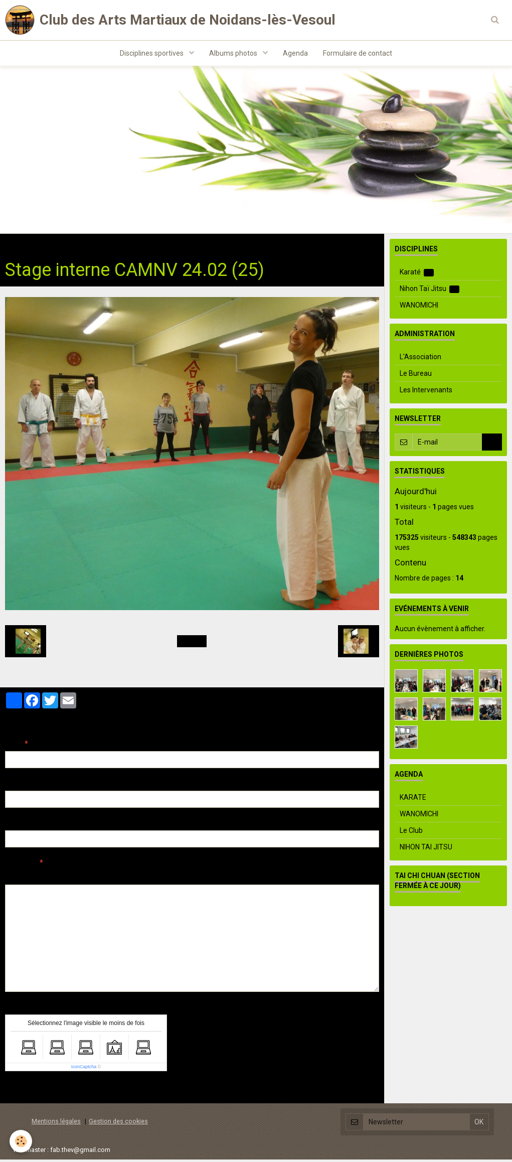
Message (20, 865)
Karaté (417, 274)
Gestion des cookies (118, 1123)
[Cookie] (21, 1141)
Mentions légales (56, 1123)
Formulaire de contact (357, 53)
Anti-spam (22, 1009)
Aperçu (182, 878)
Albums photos (234, 53)
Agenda (295, 53)
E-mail (16, 786)
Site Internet (25, 825)
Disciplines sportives (152, 53)
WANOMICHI (419, 308)
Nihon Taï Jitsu (430, 291)
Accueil (16, 246)
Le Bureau (416, 376)
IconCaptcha (84, 1069)
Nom (13, 746)
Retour (192, 643)
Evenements (121, 246)
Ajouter (26, 1092)
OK (491, 445)
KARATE (413, 800)
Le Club (411, 833)
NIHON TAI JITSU (426, 849)
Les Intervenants (426, 392)
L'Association (420, 359)
